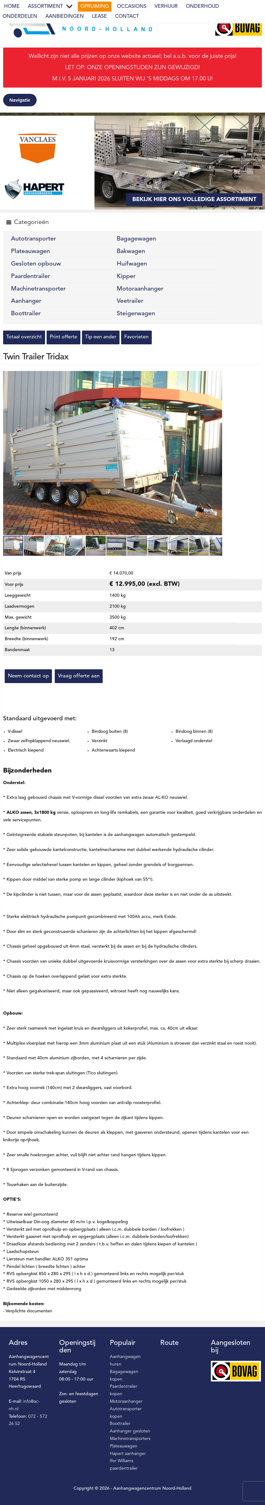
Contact (127, 16)
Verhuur (166, 6)
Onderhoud (202, 6)
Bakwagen (131, 251)
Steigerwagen (136, 314)
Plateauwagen (30, 251)
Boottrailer (26, 314)
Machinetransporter (38, 289)
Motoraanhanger (140, 289)
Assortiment (45, 6)
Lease (99, 16)
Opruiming (94, 6)
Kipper (126, 276)
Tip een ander (100, 337)
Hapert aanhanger (128, 1454)
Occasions (131, 6)
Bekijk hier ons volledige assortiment (194, 199)
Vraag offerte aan (78, 676)
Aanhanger (26, 301)
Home (12, 6)
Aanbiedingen (64, 16)
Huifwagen (132, 264)
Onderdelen (20, 16)
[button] (216, 377)
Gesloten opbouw (36, 264)
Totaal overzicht (24, 337)
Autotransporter (33, 239)
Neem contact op (28, 676)
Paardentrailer (30, 276)
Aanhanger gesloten (130, 1431)
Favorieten (136, 337)
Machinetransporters (130, 1439)
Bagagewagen (136, 239)
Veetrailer (130, 301)
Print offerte (63, 337)
